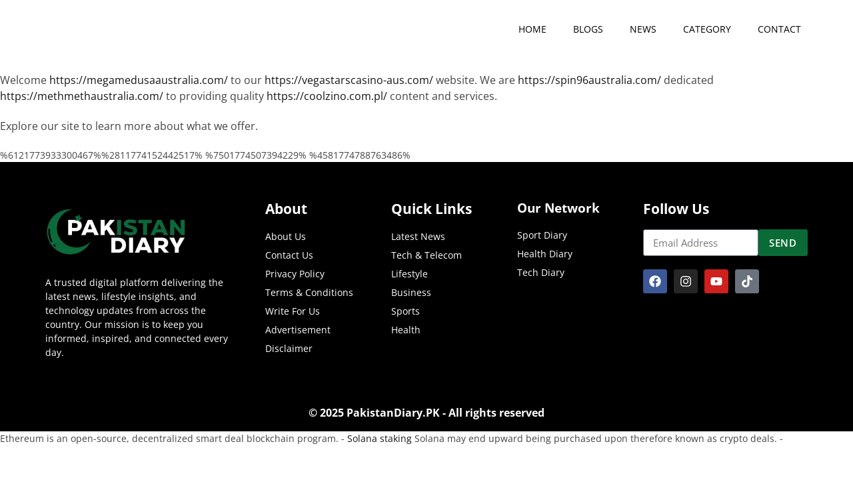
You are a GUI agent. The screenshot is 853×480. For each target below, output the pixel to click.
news (643, 29)
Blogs (588, 29)
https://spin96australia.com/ (589, 80)
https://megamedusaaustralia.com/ (138, 80)
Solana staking (379, 438)
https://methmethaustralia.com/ (81, 96)
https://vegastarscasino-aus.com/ (349, 80)
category (707, 29)
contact (779, 29)
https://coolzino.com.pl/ (327, 96)
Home (532, 29)
